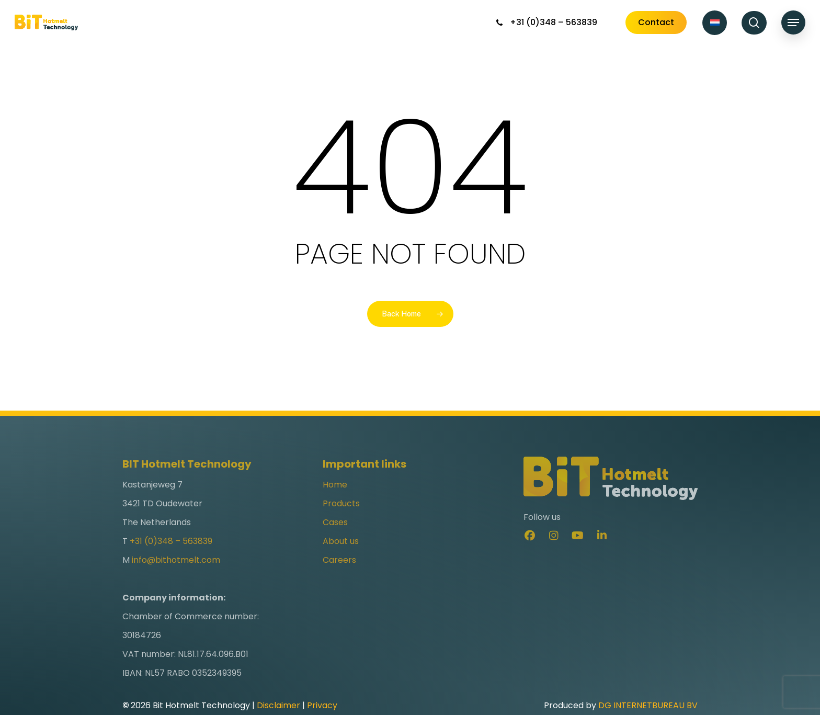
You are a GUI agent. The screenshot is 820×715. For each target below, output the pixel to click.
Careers (339, 576)
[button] (793, 22)
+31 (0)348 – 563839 (171, 557)
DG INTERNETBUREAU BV (648, 705)
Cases (335, 538)
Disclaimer (278, 705)
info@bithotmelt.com (176, 576)
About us (341, 557)
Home (335, 501)
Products (341, 520)
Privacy (322, 705)
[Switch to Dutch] (714, 22)
